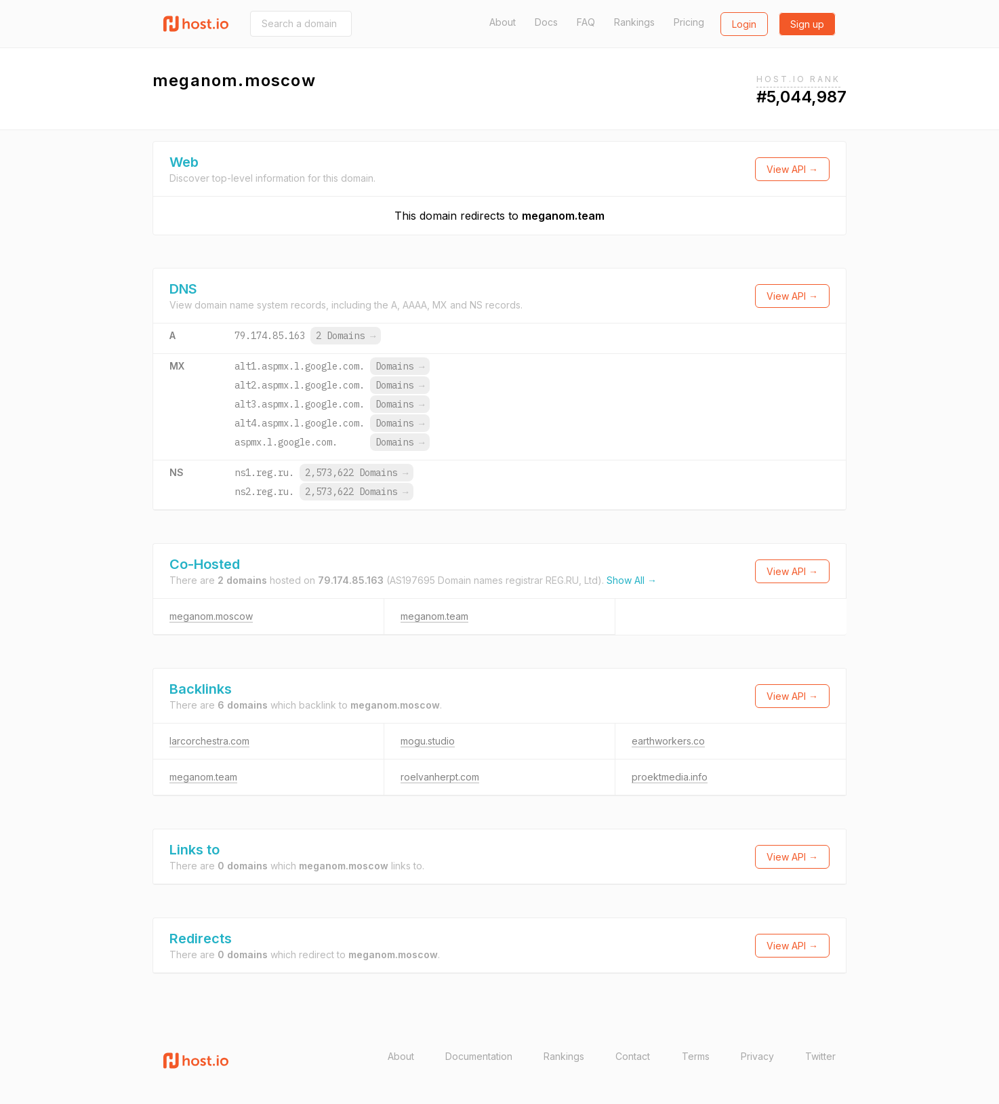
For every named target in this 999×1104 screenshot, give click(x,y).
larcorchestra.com (209, 741)
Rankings (634, 22)
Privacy (757, 1056)
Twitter (820, 1056)
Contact (632, 1056)
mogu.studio (428, 741)
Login (744, 24)
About (502, 22)
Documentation (478, 1056)
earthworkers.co (668, 741)
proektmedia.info (670, 777)
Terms (696, 1056)
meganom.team (563, 215)
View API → (792, 169)
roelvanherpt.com (440, 777)
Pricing (689, 22)
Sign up (807, 24)
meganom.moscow (211, 616)
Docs (546, 22)
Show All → (632, 580)
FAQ (586, 22)
